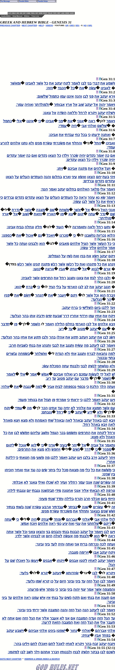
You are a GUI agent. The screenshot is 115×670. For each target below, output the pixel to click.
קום (81, 214)
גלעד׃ (23, 573)
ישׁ (113, 374)
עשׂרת (47, 143)
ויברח (111, 295)
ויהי (112, 177)
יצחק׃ (85, 635)
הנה (85, 610)
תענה (105, 598)
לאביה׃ (26, 278)
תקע (74, 337)
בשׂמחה (24, 354)
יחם (99, 177)
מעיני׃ (42, 499)
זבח (95, 644)
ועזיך (63, 482)
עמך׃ (20, 104)
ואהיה (28, 104)
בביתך (72, 507)
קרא (44, 573)
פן (15, 324)
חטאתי (24, 457)
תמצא (97, 408)
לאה (68, 420)
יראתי (75, 400)
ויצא (16, 420)
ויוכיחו (9, 470)
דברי (96, 83)
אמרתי (61, 400)
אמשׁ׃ (24, 523)
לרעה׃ (46, 622)
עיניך (91, 197)
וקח (7, 408)
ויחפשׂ (55, 449)
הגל (96, 581)
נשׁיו (69, 256)
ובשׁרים (11, 354)
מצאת (74, 470)
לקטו (83, 560)
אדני (51, 445)
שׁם (52, 210)
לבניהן (35, 536)
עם (104, 329)
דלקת (10, 457)
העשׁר (101, 243)
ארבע (46, 507)
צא (70, 214)
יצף (83, 589)
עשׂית (79, 345)
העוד (60, 227)
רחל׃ (86, 424)
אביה (94, 445)
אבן (96, 552)
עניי (78, 523)
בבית (20, 227)
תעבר (110, 622)
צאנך (33, 482)
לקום (10, 445)
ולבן (107, 278)
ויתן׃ (60, 168)
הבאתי (95, 490)
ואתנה (106, 135)
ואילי (41, 482)
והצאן (40, 532)
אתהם (45, 652)
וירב (94, 457)
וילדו (65, 155)
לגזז (93, 278)
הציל (84, 243)
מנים (38, 143)
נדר (102, 214)
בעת (105, 177)
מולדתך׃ (104, 218)
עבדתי (69, 135)
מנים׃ (45, 511)
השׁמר (35, 324)
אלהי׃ (5, 387)
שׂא (102, 197)
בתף (111, 358)
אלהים (15, 143)
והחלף (77, 143)
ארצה (49, 269)
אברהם (71, 519)
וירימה (84, 552)
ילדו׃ (18, 536)
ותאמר (110, 445)
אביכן (50, 121)
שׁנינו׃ (106, 474)
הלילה (59, 324)
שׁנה (96, 482)
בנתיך (10, 507)
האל (104, 210)
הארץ (51, 214)
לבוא (95, 269)
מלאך (94, 189)
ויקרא (92, 113)
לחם (51, 644)
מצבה (40, 210)
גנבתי (36, 490)
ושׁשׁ (112, 511)
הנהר (39, 295)
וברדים (9, 197)
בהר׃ (17, 644)
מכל (65, 470)
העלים (25, 177)
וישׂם (27, 295)
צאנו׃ (47, 113)
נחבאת (101, 354)
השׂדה (61, 113)
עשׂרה (36, 507)
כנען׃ (36, 269)
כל (46, 83)
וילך (37, 652)
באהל (97, 420)
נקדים (91, 155)
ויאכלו (20, 560)
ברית (83, 544)
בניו (82, 256)
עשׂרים (105, 482)
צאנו (79, 278)
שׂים (44, 470)
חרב (87, 499)
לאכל (60, 644)
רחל (99, 227)
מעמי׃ (22, 400)
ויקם (111, 256)
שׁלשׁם (102, 126)
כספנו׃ (6, 235)
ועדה (92, 618)
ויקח (111, 316)
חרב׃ (12, 345)
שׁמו (39, 581)
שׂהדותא (72, 573)
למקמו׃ (13, 652)
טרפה (110, 490)
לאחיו (92, 560)
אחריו (74, 316)
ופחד (57, 519)
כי (39, 121)
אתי (73, 354)
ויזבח (111, 644)
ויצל (108, 168)
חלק (38, 227)
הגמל (54, 433)
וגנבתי (21, 490)
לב (86, 287)
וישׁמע (110, 83)
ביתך (51, 470)
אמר (111, 248)
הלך (100, 278)
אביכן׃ (53, 135)
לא (73, 408)
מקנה (82, 168)
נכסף (81, 387)
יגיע (65, 523)
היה (74, 126)
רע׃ (61, 329)
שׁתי (51, 420)
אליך (92, 248)
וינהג (111, 264)
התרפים (46, 278)
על (17, 177)
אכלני (95, 499)
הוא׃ (17, 287)
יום (29, 490)
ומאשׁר (15, 83)
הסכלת (55, 366)
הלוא (111, 235)
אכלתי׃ (17, 482)
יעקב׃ (66, 308)
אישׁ (42, 589)
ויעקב (83, 337)
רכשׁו (70, 264)
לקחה (101, 433)
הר (109, 299)
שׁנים (104, 511)
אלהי (104, 519)
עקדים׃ (71, 160)
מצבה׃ (73, 552)
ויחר (112, 457)
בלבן (86, 457)
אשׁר (39, 83)
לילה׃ (11, 490)
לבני (84, 366)
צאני (31, 532)
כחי (77, 135)
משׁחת (64, 210)
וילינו (25, 644)
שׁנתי (51, 499)
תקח (76, 598)
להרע (4, 143)
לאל (107, 374)
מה (86, 345)
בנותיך (32, 400)
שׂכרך (74, 155)
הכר (44, 408)
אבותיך (59, 104)
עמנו (35, 598)
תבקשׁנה (47, 490)
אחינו (53, 408)
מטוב (81, 329)
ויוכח (33, 523)
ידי (101, 374)
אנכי (80, 121)
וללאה (72, 113)
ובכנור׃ (102, 358)
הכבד (62, 88)
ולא (31, 143)
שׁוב (81, 104)
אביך (50, 387)
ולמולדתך (41, 104)
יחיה (66, 408)
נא (98, 197)
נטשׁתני (103, 366)
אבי (84, 126)
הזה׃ (49, 88)
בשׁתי (20, 507)
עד (70, 329)
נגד (60, 408)
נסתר (50, 589)
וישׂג (112, 337)
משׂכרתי (59, 143)
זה (113, 482)
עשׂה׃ (77, 202)
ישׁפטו (60, 631)
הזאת (38, 214)
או (43, 536)
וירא (112, 96)
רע (75, 374)
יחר (74, 445)
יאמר (100, 155)
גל (28, 560)
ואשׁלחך (40, 354)
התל (97, 143)
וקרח (79, 499)
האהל (110, 437)
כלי (87, 470)
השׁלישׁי (87, 308)
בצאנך (95, 511)
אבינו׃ (11, 227)
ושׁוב (25, 214)
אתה (9, 532)
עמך (81, 482)
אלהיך (81, 408)
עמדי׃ (62, 126)
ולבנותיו (66, 652)
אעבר (54, 618)
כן (51, 581)
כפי (59, 523)
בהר (25, 316)
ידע (89, 412)
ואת (76, 256)
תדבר (5, 324)
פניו (7, 295)
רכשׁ (54, 264)
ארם (107, 269)
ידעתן (95, 135)
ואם (34, 155)
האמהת (41, 420)
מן (62, 214)
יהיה (82, 155)
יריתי (35, 610)
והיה (61, 544)
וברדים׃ (88, 181)
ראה (91, 121)
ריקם (107, 523)
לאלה (57, 536)
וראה (83, 197)
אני (77, 544)
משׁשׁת (106, 470)
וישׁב (29, 652)
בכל (84, 135)
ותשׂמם (71, 433)
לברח (91, 354)
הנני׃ (44, 189)
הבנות (74, 532)
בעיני (63, 445)
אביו (62, 269)
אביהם (33, 631)
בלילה (69, 499)
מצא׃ (94, 437)
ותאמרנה (79, 227)
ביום (97, 308)
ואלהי (92, 126)
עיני (74, 177)
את (102, 83)
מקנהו (91, 264)
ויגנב (107, 287)
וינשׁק (85, 652)
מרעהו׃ (33, 589)
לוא (33, 445)
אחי (27, 470)
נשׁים (76, 449)
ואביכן (110, 143)
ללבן (105, 308)
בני (89, 83)
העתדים (37, 177)
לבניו (76, 652)
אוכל (22, 445)
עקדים (12, 155)
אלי (19, 121)
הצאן (52, 155)
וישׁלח (110, 113)
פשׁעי (40, 457)
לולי (112, 519)
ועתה (23, 243)
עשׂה (92, 88)
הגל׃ (111, 565)
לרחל (82, 113)
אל (95, 104)
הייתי (111, 499)
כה (107, 155)
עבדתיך (57, 507)
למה (111, 354)
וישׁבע (19, 631)
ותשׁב (45, 433)
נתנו (24, 143)
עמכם (83, 374)
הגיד (52, 287)
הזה (89, 581)
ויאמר (110, 104)
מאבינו (64, 243)
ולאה (91, 227)
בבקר (94, 652)
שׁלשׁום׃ (42, 96)
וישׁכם (110, 652)
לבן (83, 83)
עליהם (35, 433)
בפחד (106, 635)
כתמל (7, 121)
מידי (58, 490)
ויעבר (62, 295)
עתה (91, 214)
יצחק (74, 269)
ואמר (53, 189)
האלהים (83, 189)
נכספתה (69, 387)
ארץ (69, 104)
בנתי (32, 345)
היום (49, 536)
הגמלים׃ (54, 256)
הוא (42, 243)
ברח (29, 287)
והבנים (56, 532)
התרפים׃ (24, 449)
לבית (59, 387)
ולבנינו (33, 243)
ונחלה (29, 227)
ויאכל (50, 235)
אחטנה (67, 490)
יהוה (102, 104)
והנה (78, 96)
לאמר (75, 83)
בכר (62, 433)
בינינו (51, 631)
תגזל (47, 400)
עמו (63, 96)
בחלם (69, 324)
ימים (49, 316)
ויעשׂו (34, 560)
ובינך (70, 581)
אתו (32, 316)
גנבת (27, 387)
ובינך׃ (39, 544)
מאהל (8, 420)
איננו (70, 96)
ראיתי (111, 202)
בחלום (57, 177)
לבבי (55, 345)
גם (40, 235)
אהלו (60, 337)
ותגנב (71, 278)
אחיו (98, 316)
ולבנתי (75, 366)
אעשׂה (68, 536)
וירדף (83, 316)
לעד (54, 544)
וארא (67, 177)
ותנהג (46, 345)
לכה (103, 544)
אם (112, 155)
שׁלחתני (93, 523)
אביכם (72, 168)
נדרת (16, 210)
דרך (66, 316)
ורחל (111, 433)
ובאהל (78, 420)
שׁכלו (50, 482)
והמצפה (108, 589)
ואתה (69, 544)
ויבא (112, 324)
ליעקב (94, 345)
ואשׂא (82, 177)
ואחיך (19, 470)
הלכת (94, 387)
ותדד (59, 499)
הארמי (72, 287)
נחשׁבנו (90, 235)
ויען (112, 400)
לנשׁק (92, 366)
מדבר (84, 378)
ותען (107, 227)
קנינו (36, 264)
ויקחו (60, 560)
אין (48, 598)
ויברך (55, 652)
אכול (29, 235)
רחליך (72, 482)
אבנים (73, 560)
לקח (66, 83)
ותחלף (84, 511)
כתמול (54, 96)
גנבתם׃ (46, 412)
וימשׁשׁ (24, 433)
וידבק (40, 316)
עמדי (18, 408)
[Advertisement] (43, 7)
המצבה (53, 610)
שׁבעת (57, 316)
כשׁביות (22, 345)
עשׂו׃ (45, 366)
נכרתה (93, 544)
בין (113, 474)
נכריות (101, 235)
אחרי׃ (110, 462)
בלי (58, 287)
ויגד (112, 308)
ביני (47, 544)
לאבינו (30, 83)
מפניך (106, 449)
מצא (24, 420)
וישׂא (95, 256)
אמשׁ (45, 374)
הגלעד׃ (96, 299)
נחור (73, 631)
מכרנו (63, 235)
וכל (96, 295)
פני (91, 96)
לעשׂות (94, 374)
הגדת (59, 354)
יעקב (58, 83)
